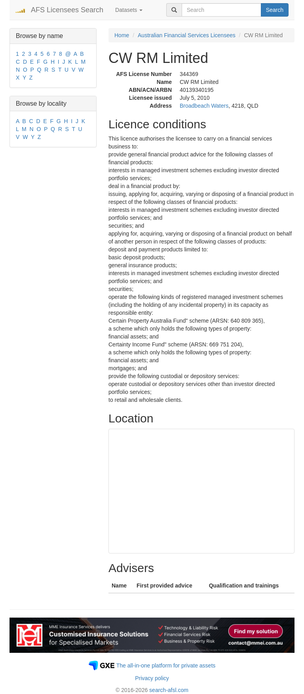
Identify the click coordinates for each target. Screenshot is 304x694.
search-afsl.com (168, 690)
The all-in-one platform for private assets (166, 665)
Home (121, 35)
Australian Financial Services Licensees (187, 35)
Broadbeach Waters (204, 106)
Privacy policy (152, 678)
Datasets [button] (128, 10)
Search (274, 10)
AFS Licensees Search (67, 10)
